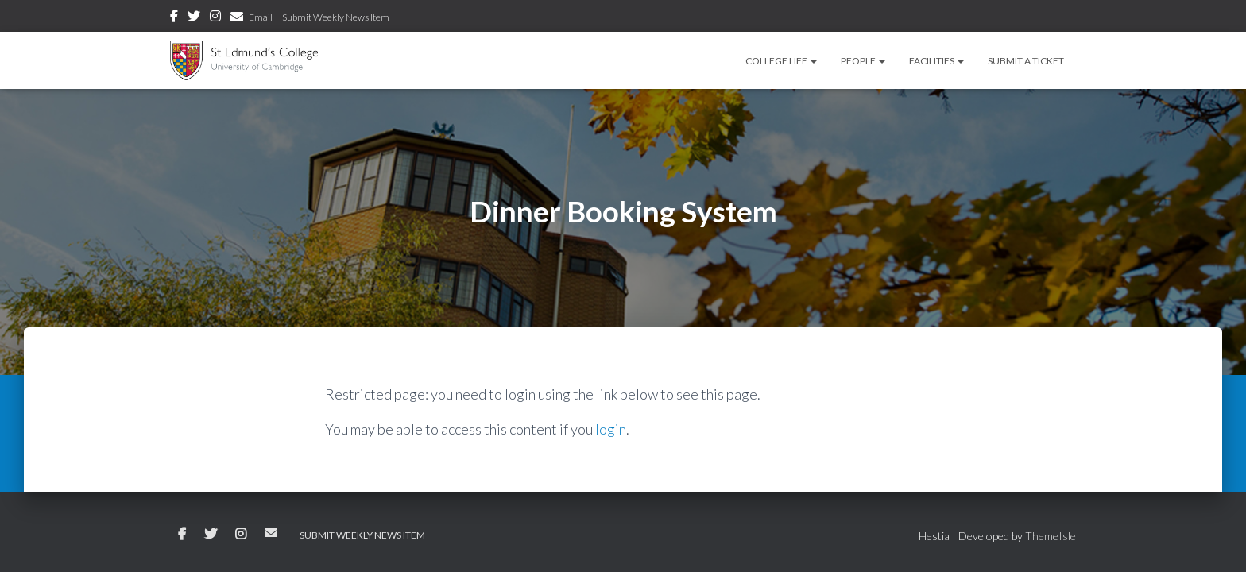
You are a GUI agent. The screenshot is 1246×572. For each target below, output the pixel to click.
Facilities (936, 61)
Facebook (174, 18)
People (863, 61)
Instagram (215, 18)
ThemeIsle (1050, 536)
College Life (781, 61)
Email (261, 17)
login (610, 429)
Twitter (194, 18)
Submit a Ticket (1026, 61)
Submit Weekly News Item (335, 17)
